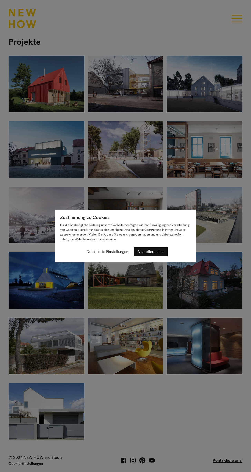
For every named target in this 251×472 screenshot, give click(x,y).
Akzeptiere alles (150, 251)
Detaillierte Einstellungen (107, 251)
